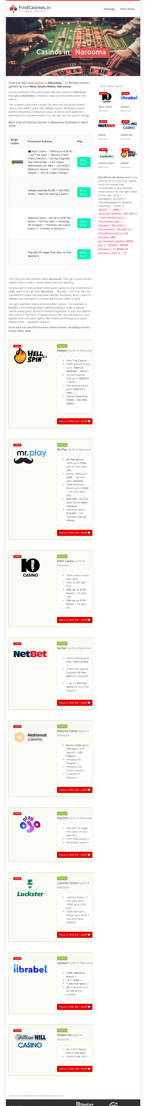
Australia (28, 95)
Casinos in (14, 961)
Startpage (109, 9)
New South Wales (42, 961)
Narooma (86, 216)
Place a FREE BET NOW (74, 286)
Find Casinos (127, 9)
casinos (39, 83)
